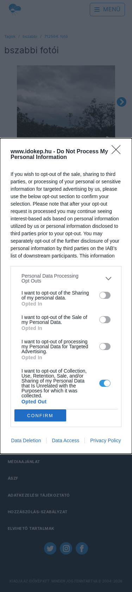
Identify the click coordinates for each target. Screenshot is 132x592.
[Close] (118, 152)
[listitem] (66, 278)
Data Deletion (26, 440)
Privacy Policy (105, 440)
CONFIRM (40, 415)
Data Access (65, 440)
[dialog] (66, 296)
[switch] (105, 295)
